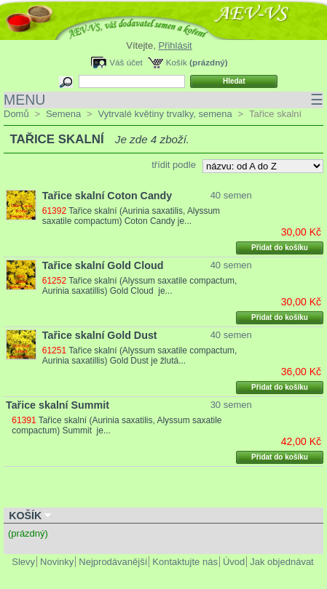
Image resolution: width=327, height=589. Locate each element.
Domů (16, 113)
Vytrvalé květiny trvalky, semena (165, 113)
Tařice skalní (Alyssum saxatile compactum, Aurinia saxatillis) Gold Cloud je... (139, 286)
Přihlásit (175, 45)
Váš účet (125, 62)
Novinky (57, 561)
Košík (176, 62)
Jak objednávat (281, 561)
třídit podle (173, 164)
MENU (163, 100)
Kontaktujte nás (185, 561)
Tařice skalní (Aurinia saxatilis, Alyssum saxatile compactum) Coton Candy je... (131, 216)
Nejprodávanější (113, 561)
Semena (63, 113)
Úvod (234, 561)
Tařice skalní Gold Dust (99, 335)
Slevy (23, 561)
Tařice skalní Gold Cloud (103, 265)
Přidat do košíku (279, 248)
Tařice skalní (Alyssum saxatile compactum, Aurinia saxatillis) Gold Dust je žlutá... (139, 355)
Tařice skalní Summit (57, 405)
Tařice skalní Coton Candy (107, 195)
